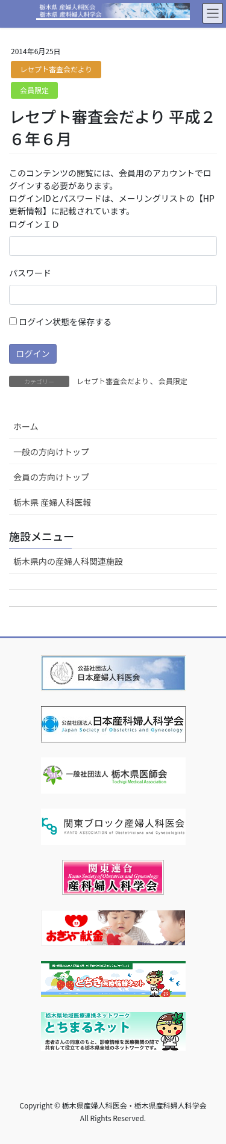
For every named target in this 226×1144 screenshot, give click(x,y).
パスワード (30, 273)
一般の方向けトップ (51, 452)
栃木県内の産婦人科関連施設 (68, 561)
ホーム (26, 426)
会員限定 (34, 90)
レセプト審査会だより (56, 69)
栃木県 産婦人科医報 (52, 502)
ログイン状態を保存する (60, 322)
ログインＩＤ (34, 224)
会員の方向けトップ (51, 477)
